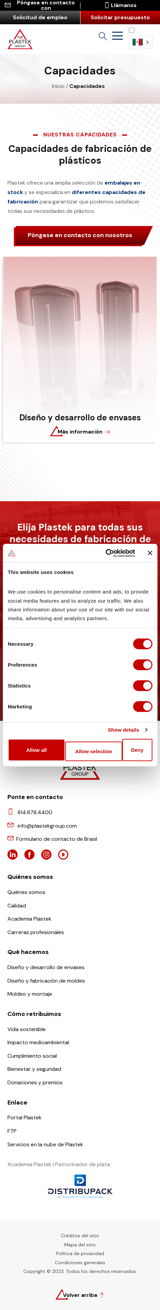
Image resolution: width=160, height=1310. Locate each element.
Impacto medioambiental (38, 1042)
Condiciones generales (80, 1262)
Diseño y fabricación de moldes (46, 980)
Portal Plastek (24, 1117)
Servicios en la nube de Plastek (45, 1144)
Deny (137, 750)
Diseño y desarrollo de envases (46, 967)
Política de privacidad (80, 1253)
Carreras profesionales (35, 932)
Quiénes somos (26, 892)
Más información (80, 432)
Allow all (36, 750)
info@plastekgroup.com (47, 825)
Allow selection (93, 751)
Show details (123, 730)
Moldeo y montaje (29, 993)
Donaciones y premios (35, 1082)
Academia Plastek (29, 918)
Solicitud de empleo (40, 17)
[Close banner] (149, 553)
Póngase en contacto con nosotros (80, 235)
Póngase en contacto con (40, 5)
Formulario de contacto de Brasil (56, 838)
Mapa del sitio (80, 1245)
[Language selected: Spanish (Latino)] (141, 38)
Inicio (58, 86)
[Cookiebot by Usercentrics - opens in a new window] (105, 553)
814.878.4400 (35, 812)
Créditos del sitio (80, 1236)
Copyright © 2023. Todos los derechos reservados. (80, 1271)
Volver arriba (80, 1295)
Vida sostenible (26, 1029)
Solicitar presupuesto (120, 17)
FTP (12, 1131)
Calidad (16, 905)
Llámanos (120, 5)
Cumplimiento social (32, 1055)
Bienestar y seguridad (34, 1069)
